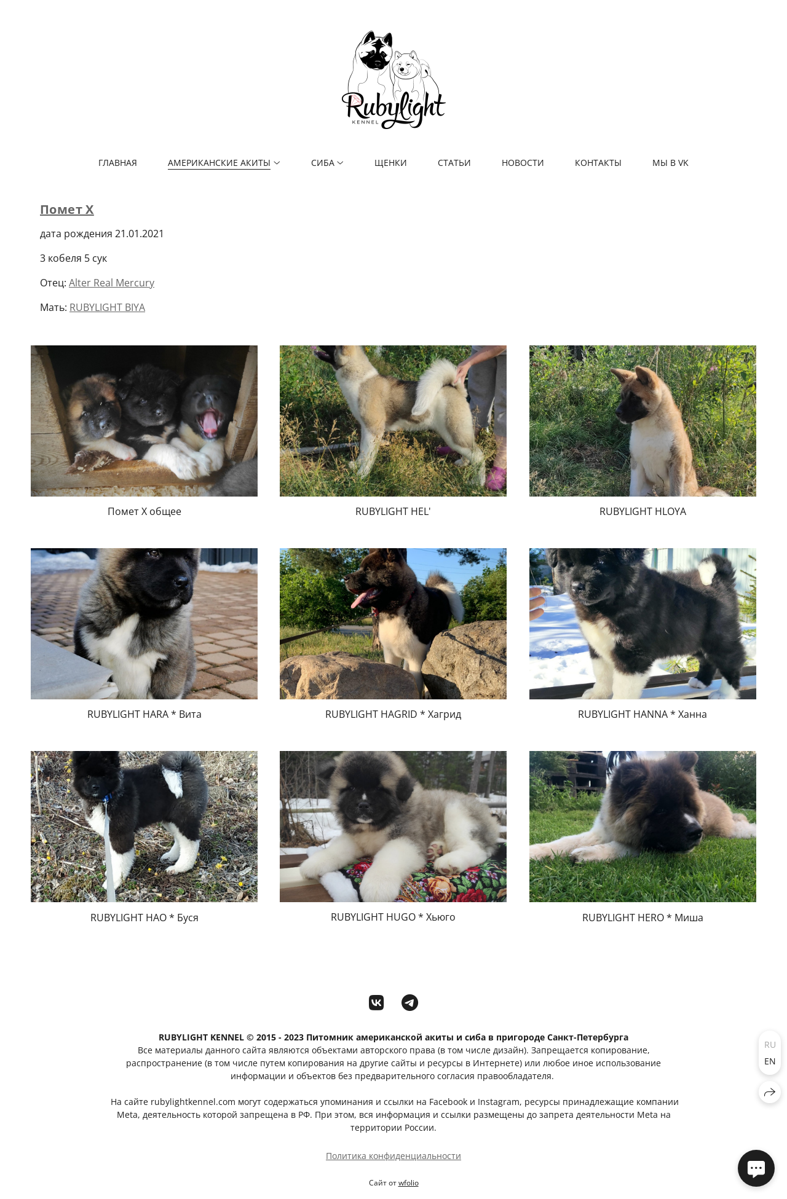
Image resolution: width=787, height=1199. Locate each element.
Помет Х (67, 209)
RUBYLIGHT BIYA (107, 307)
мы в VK (670, 162)
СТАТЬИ (454, 162)
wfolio (408, 1182)
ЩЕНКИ (390, 162)
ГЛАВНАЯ (117, 162)
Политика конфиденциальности (393, 1156)
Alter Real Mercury (111, 282)
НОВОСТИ (523, 162)
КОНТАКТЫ (598, 162)
